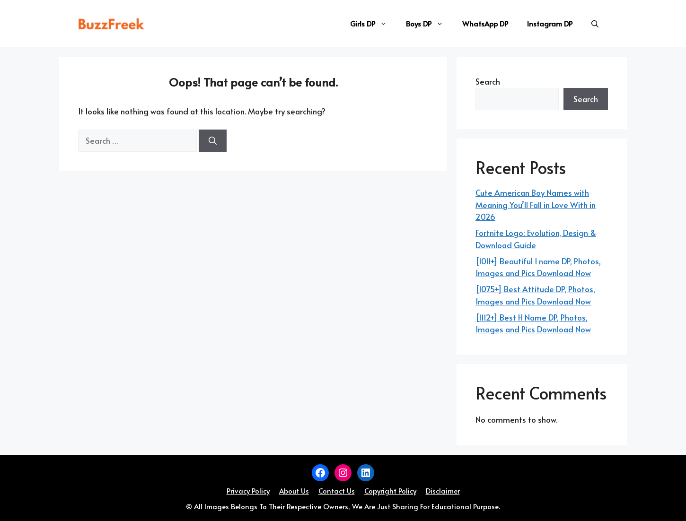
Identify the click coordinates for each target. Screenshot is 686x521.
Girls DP (373, 23)
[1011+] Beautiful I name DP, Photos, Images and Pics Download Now (538, 267)
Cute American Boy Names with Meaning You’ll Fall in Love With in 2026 (535, 204)
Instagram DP (549, 23)
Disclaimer (443, 490)
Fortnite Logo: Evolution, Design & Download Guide (535, 239)
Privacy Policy (248, 490)
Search (487, 81)
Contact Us (336, 490)
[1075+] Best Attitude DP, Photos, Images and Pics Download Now (535, 295)
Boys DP (429, 23)
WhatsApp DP (485, 23)
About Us (294, 490)
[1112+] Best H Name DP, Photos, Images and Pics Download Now (533, 323)
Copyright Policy (390, 490)
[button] (595, 23)
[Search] (213, 141)
